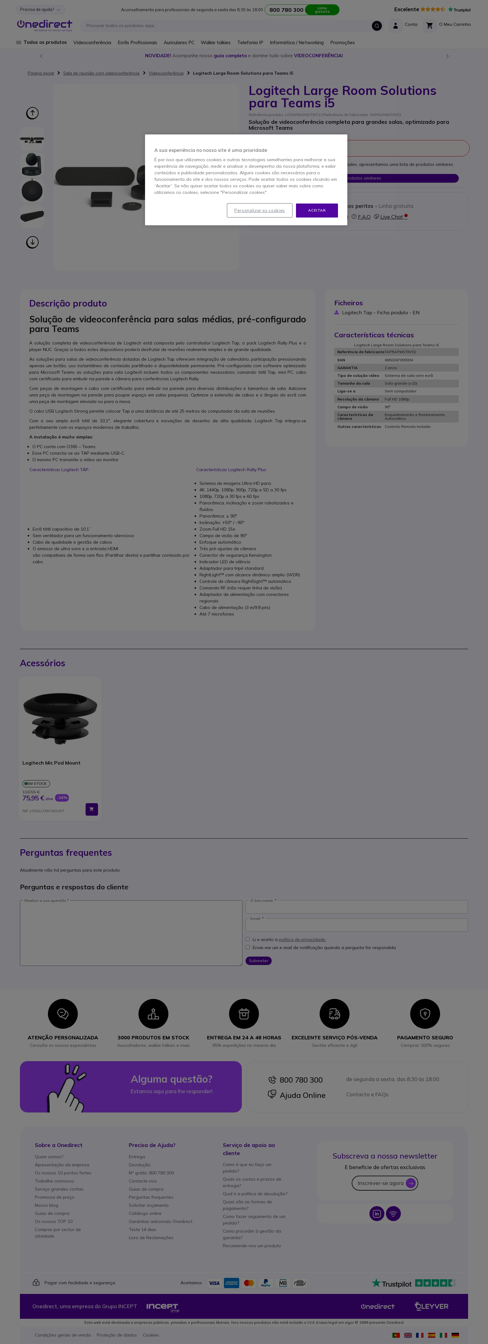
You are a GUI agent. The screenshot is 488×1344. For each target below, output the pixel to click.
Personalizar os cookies (259, 210)
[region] (246, 179)
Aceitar (317, 210)
